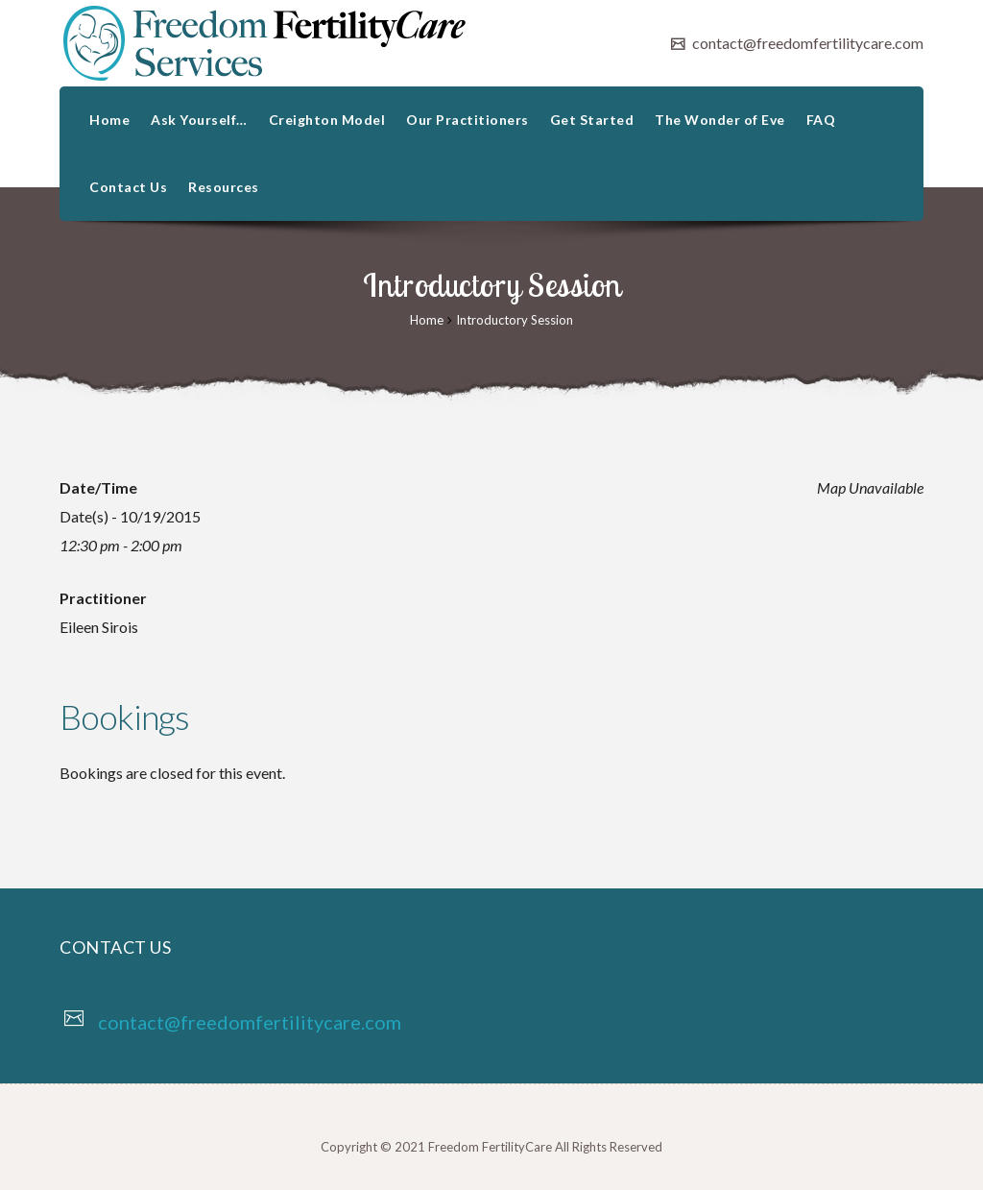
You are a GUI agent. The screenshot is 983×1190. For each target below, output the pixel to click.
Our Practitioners (467, 119)
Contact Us (128, 187)
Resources (223, 187)
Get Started (592, 119)
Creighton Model (327, 119)
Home (109, 119)
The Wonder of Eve (720, 119)
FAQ (821, 119)
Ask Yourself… (199, 119)
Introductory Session (514, 320)
